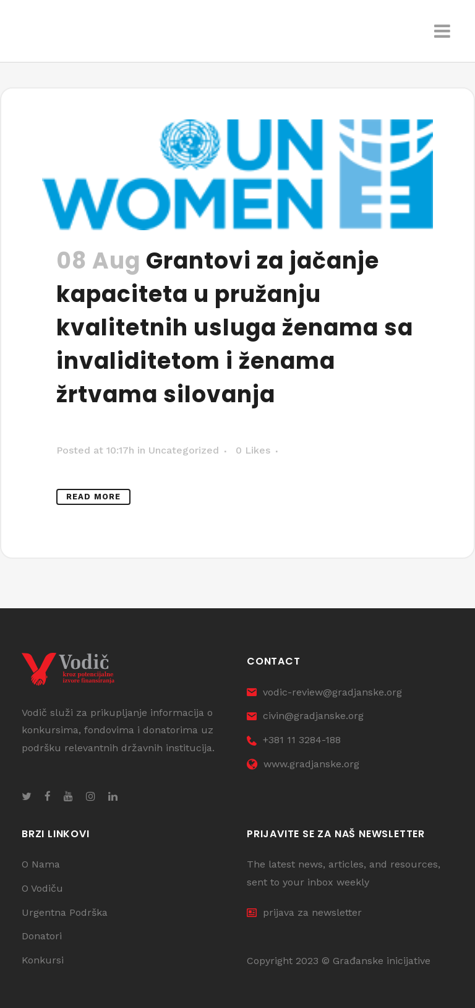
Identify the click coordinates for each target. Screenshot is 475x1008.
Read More (93, 496)
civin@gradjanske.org (305, 716)
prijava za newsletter (304, 912)
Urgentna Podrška (65, 912)
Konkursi (43, 960)
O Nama (41, 864)
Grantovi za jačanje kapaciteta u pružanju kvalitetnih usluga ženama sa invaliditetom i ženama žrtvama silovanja (234, 327)
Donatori (42, 936)
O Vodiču (42, 888)
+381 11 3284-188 (294, 740)
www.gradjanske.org (303, 764)
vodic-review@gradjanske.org (324, 692)
